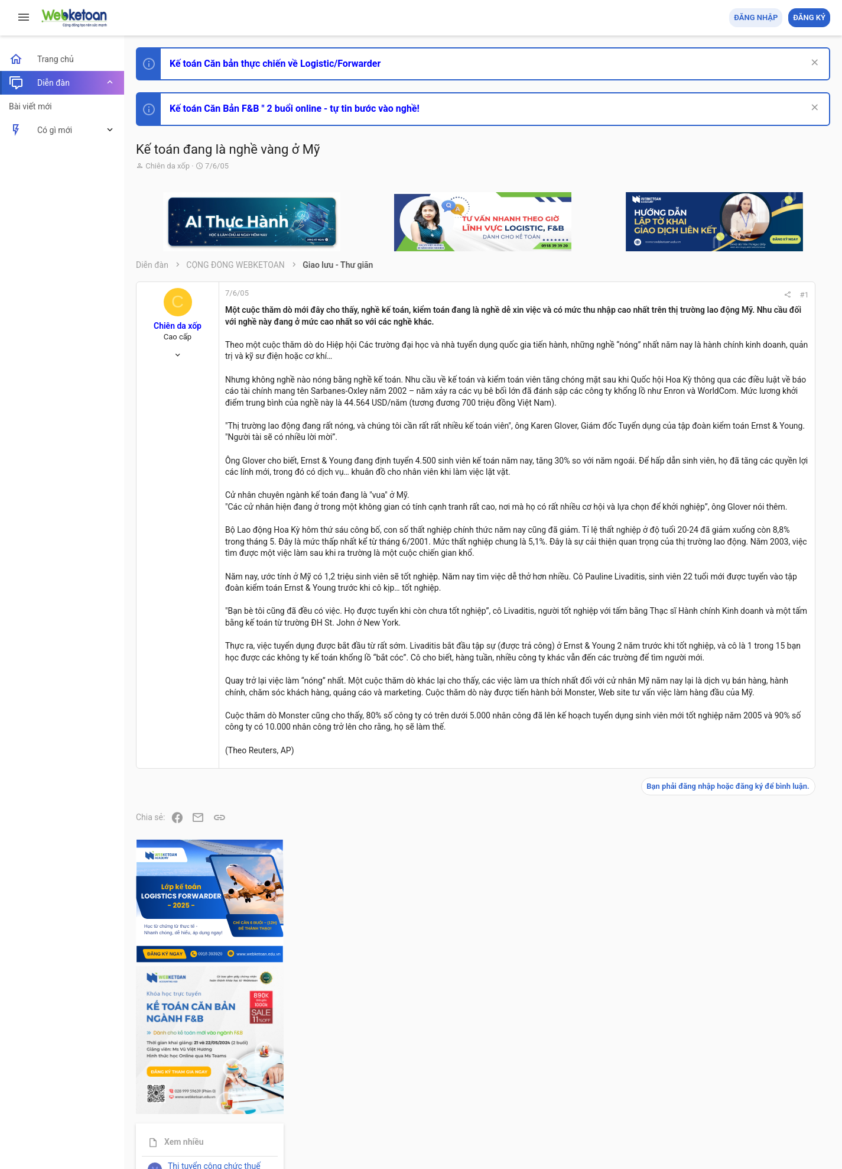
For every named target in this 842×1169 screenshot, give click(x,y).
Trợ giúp (741, 1091)
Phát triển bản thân (746, 652)
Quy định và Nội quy (632, 1091)
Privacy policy (696, 1091)
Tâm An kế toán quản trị (738, 977)
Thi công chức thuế (747, 915)
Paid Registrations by (232, 1132)
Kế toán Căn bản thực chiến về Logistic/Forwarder (275, 63)
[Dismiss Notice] (813, 63)
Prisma (151, 1091)
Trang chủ (779, 1091)
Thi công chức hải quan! (758, 673)
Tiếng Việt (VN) (208, 1091)
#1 (659, 294)
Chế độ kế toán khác (749, 849)
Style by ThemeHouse (176, 1142)
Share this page (756, 1044)
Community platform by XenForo (239, 1121)
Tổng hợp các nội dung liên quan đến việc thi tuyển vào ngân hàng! (764, 805)
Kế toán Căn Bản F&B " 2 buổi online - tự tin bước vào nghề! (295, 108)
